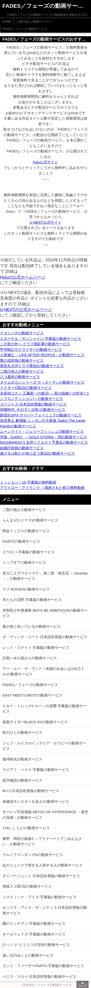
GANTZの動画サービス (21, 541)
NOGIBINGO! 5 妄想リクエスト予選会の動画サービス (44, 442)
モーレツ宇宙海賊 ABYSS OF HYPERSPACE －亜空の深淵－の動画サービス (45, 815)
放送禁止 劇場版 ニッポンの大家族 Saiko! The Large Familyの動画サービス (42, 423)
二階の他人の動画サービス (33, 21)
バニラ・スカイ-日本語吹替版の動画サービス (39, 976)
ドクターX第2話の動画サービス (26, 388)
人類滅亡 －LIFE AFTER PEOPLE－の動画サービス (42, 355)
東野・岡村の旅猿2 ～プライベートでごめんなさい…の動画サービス (42, 841)
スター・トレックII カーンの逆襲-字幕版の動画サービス (44, 709)
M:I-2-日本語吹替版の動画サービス (30, 791)
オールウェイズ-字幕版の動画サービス (34, 934)
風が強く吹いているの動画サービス (31, 626)
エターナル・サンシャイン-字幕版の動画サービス (40, 338)
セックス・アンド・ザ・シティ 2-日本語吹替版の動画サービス (44, 910)
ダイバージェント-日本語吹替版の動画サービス (41, 876)
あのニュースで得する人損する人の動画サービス (42, 865)
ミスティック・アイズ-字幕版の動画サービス (39, 897)
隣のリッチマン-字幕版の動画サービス (34, 923)
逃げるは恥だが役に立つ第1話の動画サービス (37, 453)
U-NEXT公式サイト (45, 222)
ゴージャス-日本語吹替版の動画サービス (33, 404)
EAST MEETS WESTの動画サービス (32, 695)
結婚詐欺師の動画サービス (22, 448)
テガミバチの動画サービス (22, 333)
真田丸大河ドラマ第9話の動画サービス (32, 366)
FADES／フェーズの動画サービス (25, 29)
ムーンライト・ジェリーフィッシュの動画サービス (42, 431)
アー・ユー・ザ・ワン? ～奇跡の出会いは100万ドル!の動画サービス (43, 671)
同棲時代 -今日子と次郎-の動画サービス (32, 409)
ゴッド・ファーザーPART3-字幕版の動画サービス (43, 966)
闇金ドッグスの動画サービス (26, 531)
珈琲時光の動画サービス (22, 759)
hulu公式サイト (45, 162)
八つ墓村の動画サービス (20, 377)
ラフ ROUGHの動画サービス (26, 589)
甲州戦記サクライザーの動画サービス (31, 349)
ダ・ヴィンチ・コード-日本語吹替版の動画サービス (44, 637)
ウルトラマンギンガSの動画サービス (32, 855)
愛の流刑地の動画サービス (22, 360)
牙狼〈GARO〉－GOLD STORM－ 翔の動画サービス (43, 437)
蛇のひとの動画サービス (22, 732)
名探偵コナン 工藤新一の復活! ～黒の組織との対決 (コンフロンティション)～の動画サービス (44, 396)
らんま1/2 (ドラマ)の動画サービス (30, 520)
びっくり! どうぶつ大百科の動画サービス (36, 945)
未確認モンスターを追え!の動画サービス (35, 801)
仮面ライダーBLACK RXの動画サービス (35, 722)
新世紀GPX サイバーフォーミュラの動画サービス (41, 415)
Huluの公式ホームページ (22, 277)
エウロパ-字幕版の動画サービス (28, 552)
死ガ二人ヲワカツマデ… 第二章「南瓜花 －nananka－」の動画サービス (45, 576)
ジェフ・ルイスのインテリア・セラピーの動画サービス (44, 746)
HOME (6, 21)
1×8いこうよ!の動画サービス (26, 828)
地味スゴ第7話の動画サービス (27, 886)
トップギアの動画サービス (24, 562)
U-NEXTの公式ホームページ (26, 309)
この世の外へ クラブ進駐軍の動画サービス (35, 344)
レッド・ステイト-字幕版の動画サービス (35, 647)
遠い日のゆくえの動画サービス (27, 955)
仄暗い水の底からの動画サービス (29, 658)
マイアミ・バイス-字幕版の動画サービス (35, 769)
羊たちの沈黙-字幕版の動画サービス (32, 600)
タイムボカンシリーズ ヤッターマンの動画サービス (42, 382)
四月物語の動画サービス (22, 780)
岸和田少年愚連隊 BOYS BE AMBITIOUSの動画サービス (45, 613)
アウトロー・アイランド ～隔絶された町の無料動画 (42, 487)
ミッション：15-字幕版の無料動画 (28, 482)
